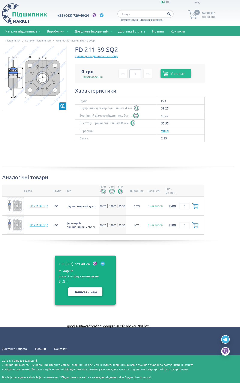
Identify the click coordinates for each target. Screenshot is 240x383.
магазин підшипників (74, 365)
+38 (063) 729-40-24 (73, 15)
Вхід (197, 2)
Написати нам (85, 291)
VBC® (165, 131)
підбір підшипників (74, 369)
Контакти (178, 31)
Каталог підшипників (21, 31)
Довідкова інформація (92, 31)
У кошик (173, 74)
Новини (158, 31)
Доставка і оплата (131, 31)
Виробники (56, 31)
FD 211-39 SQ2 (39, 206)
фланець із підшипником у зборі (96, 56)
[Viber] (225, 351)
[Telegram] (225, 339)
